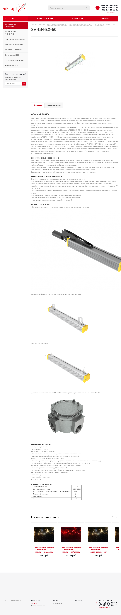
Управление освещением (13, 50)
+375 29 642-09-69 (109, 8)
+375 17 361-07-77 (109, 5)
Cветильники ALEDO (12, 55)
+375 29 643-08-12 (109, 10)
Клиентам (35, 600)
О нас (55, 600)
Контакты (105, 18)
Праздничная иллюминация (15, 39)
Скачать (78, 600)
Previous (112, 517)
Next (116, 517)
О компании (77, 18)
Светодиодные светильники (10, 25)
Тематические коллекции (14, 44)
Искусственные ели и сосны (14, 60)
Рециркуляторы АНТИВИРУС (10, 33)
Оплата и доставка (45, 18)
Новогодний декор (12, 65)
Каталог (11, 18)
